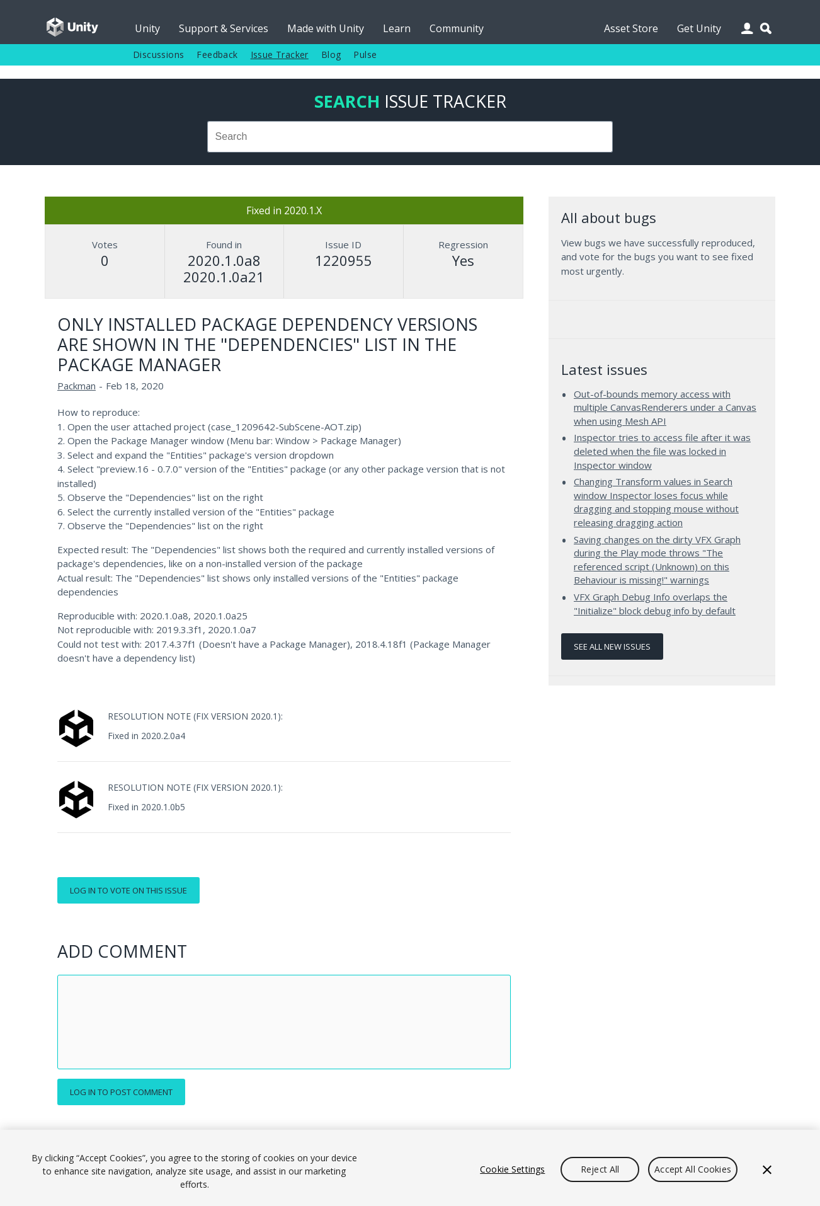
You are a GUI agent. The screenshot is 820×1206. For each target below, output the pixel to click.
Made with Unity (325, 28)
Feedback (216, 54)
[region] (410, 1168)
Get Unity (699, 28)
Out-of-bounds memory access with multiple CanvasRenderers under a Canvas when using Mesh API (665, 407)
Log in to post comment (121, 1092)
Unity (147, 28)
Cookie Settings (512, 1169)
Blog (331, 54)
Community (457, 28)
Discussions (158, 54)
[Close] (767, 1169)
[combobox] (410, 137)
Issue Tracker (280, 54)
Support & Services (223, 28)
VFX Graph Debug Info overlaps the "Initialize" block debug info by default (655, 603)
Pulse (365, 54)
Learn (397, 28)
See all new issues (612, 646)
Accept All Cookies (692, 1169)
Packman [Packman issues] (76, 385)
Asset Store (631, 28)
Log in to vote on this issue (128, 890)
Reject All (600, 1169)
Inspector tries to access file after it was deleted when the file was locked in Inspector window (662, 451)
